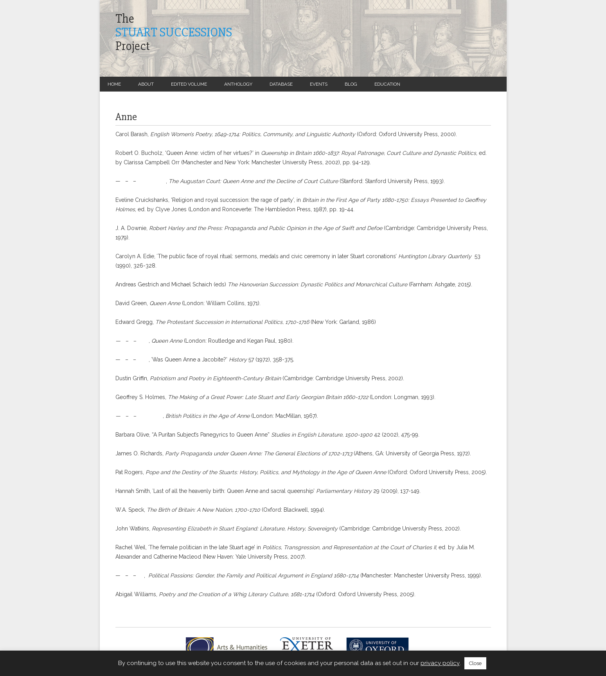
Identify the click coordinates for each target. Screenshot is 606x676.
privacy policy (440, 663)
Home (114, 84)
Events (318, 84)
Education (387, 84)
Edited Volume (189, 84)
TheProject (173, 32)
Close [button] (475, 663)
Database (281, 84)
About (146, 84)
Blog (351, 84)
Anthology (238, 84)
